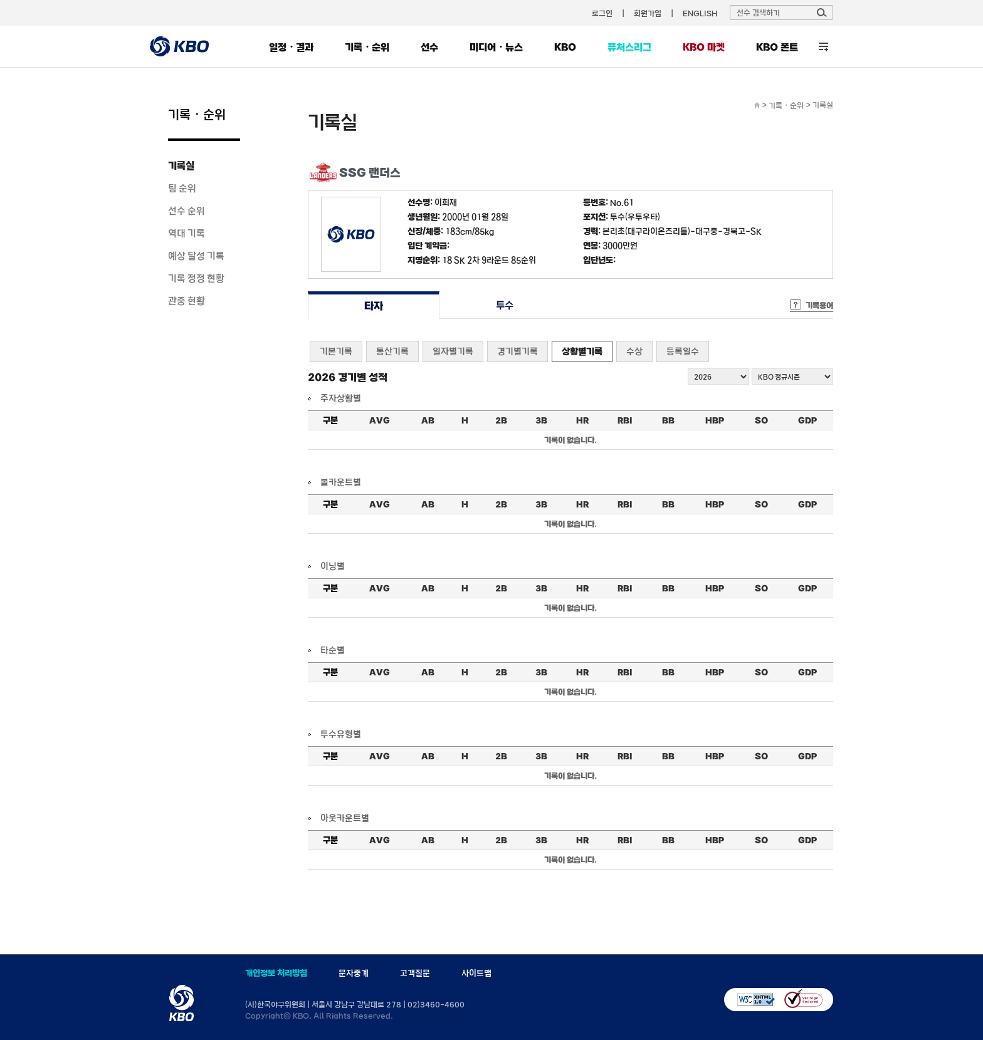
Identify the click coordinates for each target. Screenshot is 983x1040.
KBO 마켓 (704, 47)
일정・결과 (291, 47)
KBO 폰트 (777, 47)
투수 (505, 305)
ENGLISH (700, 13)
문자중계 (354, 973)
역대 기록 (186, 233)
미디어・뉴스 (496, 47)
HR (582, 420)
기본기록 (336, 351)
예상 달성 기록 (196, 255)
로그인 (602, 13)
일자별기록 (453, 351)
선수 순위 (186, 210)
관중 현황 (186, 300)
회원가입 (647, 13)
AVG (379, 420)
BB (668, 420)
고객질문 (415, 973)
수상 (634, 351)
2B (501, 420)
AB (427, 420)
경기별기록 (517, 351)
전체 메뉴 (823, 46)
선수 (429, 47)
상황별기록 (582, 351)
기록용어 (819, 305)
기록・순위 (367, 47)
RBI (625, 420)
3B (541, 420)
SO (761, 420)
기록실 (181, 165)
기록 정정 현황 (196, 278)
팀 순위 (182, 188)
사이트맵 (476, 973)
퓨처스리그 (629, 47)
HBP (714, 420)
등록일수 (682, 351)
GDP (807, 420)
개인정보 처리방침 (276, 973)
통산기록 (392, 351)
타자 (373, 305)
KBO (565, 47)
